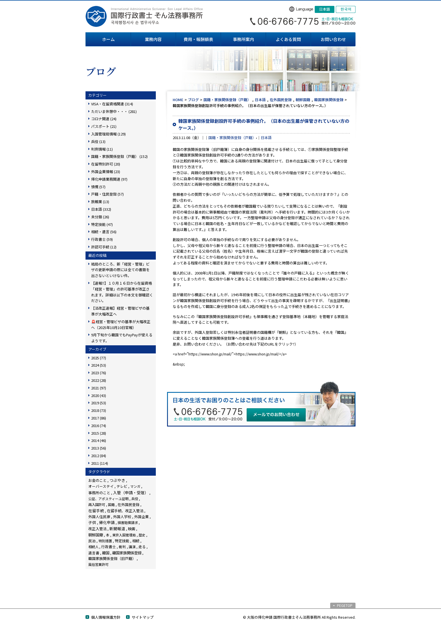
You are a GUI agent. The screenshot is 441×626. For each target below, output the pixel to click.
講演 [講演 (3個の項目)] (132, 546)
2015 (98, 433)
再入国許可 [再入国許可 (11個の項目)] (96, 504)
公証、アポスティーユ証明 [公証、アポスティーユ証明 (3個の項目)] (108, 498)
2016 (98, 425)
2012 (98, 455)
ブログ (193, 99)
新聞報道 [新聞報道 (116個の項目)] (117, 528)
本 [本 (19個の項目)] (107, 534)
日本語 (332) (101, 209)
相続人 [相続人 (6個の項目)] (93, 546)
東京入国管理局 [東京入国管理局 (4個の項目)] (124, 534)
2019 (98, 402)
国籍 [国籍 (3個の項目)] (111, 504)
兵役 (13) (98, 141)
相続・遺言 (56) (103, 231)
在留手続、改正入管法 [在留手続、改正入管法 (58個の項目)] (125, 510)
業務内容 (153, 39)
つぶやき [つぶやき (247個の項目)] (117, 480)
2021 (98, 388)
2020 (98, 395)
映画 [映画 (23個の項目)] (131, 528)
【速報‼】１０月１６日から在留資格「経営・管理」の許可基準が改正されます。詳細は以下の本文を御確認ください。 (122, 291)
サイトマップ (143, 617)
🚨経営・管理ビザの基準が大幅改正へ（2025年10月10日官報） (120, 324)
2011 (99, 463)
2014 (98, 440)
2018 (98, 410)
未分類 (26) (100, 216)
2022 (98, 380)
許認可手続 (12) (103, 247)
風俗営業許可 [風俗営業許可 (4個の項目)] (98, 564)
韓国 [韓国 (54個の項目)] (105, 552)
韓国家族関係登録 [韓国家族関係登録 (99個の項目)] (126, 552)
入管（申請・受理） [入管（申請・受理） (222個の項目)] (130, 492)
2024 (98, 365)
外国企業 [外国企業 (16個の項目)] (141, 516)
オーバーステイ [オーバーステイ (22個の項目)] (101, 486)
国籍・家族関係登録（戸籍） (227, 99)
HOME (178, 99)
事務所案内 (243, 39)
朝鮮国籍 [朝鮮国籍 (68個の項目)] (95, 534)
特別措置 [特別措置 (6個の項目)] (105, 540)
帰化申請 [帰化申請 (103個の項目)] (107, 522)
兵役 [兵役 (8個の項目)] (134, 498)
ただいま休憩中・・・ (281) (114, 111)
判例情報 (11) (102, 149)
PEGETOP (344, 605)
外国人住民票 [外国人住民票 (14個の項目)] (99, 516)
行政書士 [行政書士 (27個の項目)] (108, 546)
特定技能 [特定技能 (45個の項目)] (122, 540)
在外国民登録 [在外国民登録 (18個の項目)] (129, 504)
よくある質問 (288, 39)
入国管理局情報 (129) (108, 134)
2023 (98, 372)
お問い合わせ (333, 39)
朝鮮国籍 (303, 99)
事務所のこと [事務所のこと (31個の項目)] (99, 492)
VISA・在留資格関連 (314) (112, 103)
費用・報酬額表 (198, 39)
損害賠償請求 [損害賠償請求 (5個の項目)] (128, 522)
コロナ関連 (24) (103, 118)
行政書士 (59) (102, 239)
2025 (98, 357)
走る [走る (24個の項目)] (142, 546)
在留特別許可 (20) (105, 164)
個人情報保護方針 (105, 617)
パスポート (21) (103, 126)
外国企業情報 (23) (105, 171)
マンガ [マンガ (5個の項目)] (135, 486)
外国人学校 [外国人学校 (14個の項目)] (122, 516)
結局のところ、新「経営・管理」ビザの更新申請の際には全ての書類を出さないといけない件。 (120, 269)
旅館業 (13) (100, 201)
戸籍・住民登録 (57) (107, 194)
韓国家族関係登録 (328, 99)
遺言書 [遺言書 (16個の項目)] (93, 552)
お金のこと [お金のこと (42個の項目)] (97, 480)
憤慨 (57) (98, 186)
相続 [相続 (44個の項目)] (136, 540)
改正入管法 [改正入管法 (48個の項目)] (97, 528)
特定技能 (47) (102, 224)
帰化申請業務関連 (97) (109, 179)
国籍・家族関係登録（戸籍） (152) (119, 156)
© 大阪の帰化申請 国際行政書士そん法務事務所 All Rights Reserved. (299, 617)
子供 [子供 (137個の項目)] (92, 522)
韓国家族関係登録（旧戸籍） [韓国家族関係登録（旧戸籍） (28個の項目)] (112, 558)
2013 (98, 448)
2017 (98, 418)
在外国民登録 (281, 99)
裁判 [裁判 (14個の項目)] (122, 546)
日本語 (260, 99)
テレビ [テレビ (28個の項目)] (121, 486)
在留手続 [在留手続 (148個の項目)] (96, 510)
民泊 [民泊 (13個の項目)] (92, 540)
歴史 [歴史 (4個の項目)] (142, 534)
